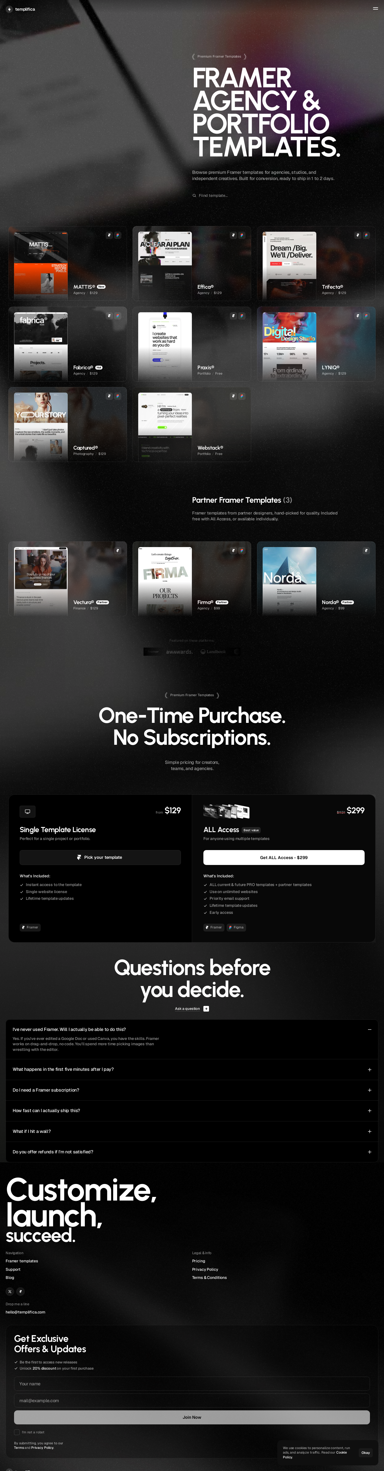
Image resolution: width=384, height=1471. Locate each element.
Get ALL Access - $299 (284, 857)
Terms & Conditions (331, 1390)
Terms (24, 1380)
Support (319, 10)
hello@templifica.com (212, 1376)
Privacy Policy (48, 1380)
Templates (289, 10)
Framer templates (269, 1376)
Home (267, 10)
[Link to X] (196, 1389)
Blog (257, 1390)
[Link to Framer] (207, 1389)
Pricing (321, 1376)
